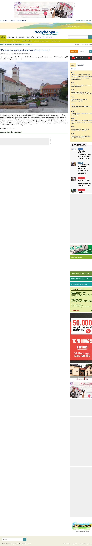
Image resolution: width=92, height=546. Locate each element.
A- (31, 53)
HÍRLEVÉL (73, 51)
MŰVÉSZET (49, 37)
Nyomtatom (25, 53)
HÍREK (3, 37)
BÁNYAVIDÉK (20, 37)
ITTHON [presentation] (73, 69)
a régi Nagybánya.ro (22, 20)
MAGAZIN (11, 37)
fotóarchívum (3, 20)
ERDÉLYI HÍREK (15, 41)
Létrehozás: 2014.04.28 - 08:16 (7, 53)
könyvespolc (12, 20)
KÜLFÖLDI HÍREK (55, 41)
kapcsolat (74, 543)
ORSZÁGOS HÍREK (27, 41)
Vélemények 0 (18, 53)
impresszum (66, 543)
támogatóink (82, 543)
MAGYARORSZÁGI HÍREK (41, 41)
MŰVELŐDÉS (40, 37)
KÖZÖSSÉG (30, 37)
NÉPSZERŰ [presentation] (80, 65)
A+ (29, 53)
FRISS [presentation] (72, 65)
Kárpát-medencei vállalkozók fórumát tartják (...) (15, 44)
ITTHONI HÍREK (4, 41)
